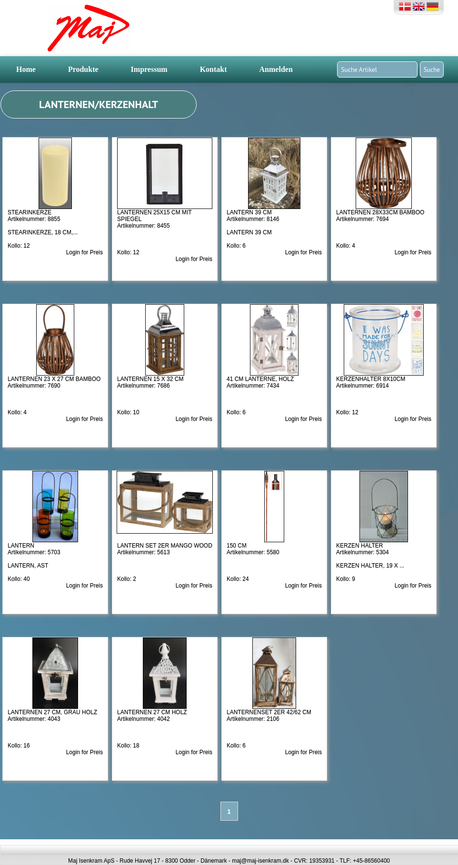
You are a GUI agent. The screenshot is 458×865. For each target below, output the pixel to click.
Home (26, 69)
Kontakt (213, 69)
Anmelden (276, 69)
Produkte (83, 69)
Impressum (149, 69)
